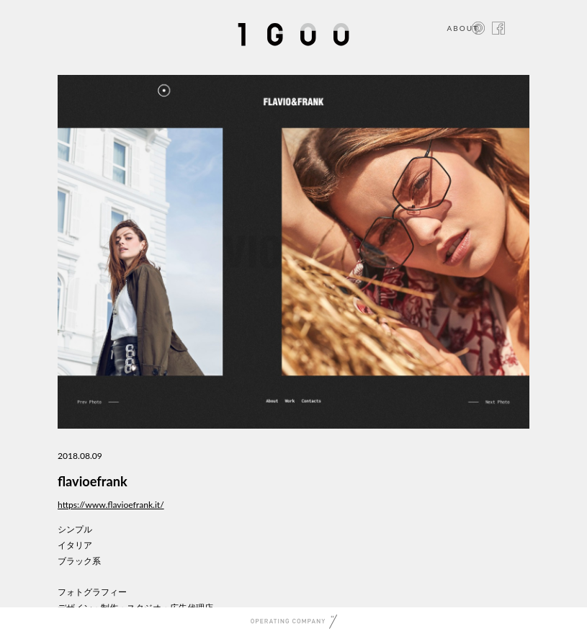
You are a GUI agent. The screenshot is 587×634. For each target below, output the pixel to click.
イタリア (75, 545)
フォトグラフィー (92, 591)
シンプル (75, 529)
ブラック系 (79, 560)
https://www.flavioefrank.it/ (111, 504)
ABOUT (463, 28)
